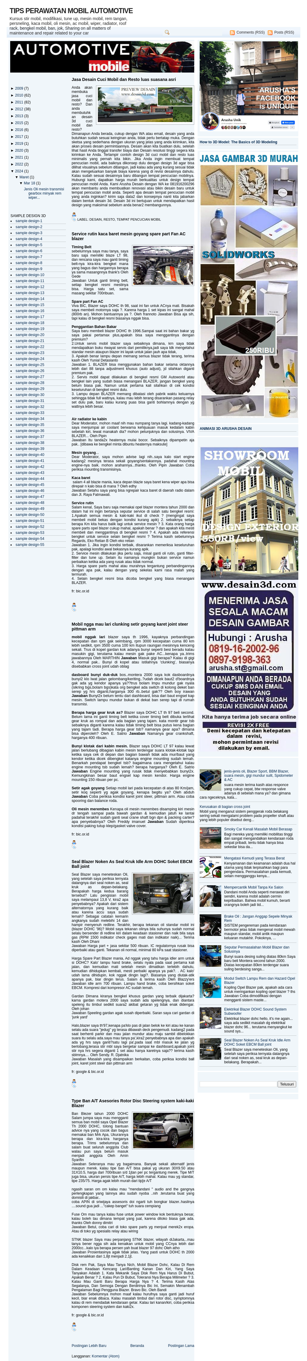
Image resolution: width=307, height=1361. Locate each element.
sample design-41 (30, 461)
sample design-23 (30, 353)
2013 (19, 116)
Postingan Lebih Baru (89, 1346)
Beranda (137, 1346)
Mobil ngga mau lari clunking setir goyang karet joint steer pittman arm (130, 626)
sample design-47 (30, 497)
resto (109, 219)
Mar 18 (30, 183)
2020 (19, 150)
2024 (19, 171)
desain (95, 219)
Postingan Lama (181, 1346)
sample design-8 (29, 263)
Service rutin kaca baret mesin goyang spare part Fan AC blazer (129, 236)
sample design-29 (30, 389)
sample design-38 (30, 443)
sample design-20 (30, 335)
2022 (19, 164)
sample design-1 (29, 221)
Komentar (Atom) (105, 1356)
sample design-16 (30, 311)
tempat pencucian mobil (139, 219)
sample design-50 (30, 515)
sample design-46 (30, 491)
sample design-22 (30, 347)
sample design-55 (30, 545)
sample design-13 (30, 293)
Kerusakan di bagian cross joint (225, 807)
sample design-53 (30, 533)
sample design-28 (30, 383)
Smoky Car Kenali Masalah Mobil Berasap (258, 829)
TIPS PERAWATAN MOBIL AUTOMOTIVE (71, 11)
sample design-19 (30, 329)
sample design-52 (30, 527)
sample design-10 (30, 275)
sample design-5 (29, 245)
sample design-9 (29, 269)
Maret (24, 177)
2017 (19, 137)
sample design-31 (30, 401)
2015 (19, 123)
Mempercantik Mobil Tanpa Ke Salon (253, 887)
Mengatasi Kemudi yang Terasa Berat (254, 858)
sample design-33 (30, 413)
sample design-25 (30, 365)
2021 (19, 157)
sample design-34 (30, 419)
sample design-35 (30, 425)
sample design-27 (30, 377)
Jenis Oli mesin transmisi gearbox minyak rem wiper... (44, 193)
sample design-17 (30, 317)
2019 (19, 143)
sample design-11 (30, 281)
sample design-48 (30, 503)
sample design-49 (30, 509)
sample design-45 (30, 485)
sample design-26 (30, 371)
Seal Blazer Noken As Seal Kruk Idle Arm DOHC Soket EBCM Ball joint (132, 864)
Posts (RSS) (284, 32)
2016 (19, 130)
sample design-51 (30, 521)
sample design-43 (30, 473)
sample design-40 (30, 455)
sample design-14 (30, 299)
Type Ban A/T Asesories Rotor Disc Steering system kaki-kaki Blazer (133, 1103)
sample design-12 (30, 287)
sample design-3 (29, 233)
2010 (19, 95)
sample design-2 (29, 227)
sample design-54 (30, 539)
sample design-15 (30, 305)
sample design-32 (30, 407)
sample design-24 (30, 359)
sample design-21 (30, 341)
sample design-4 (29, 239)
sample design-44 (30, 479)
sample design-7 (29, 257)
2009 (19, 88)
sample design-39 (30, 449)
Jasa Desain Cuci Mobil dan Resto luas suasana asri (124, 79)
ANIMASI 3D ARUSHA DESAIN (226, 429)
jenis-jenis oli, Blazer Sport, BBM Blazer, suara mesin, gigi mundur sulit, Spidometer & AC (258, 775)
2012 (19, 109)
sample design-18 (30, 323)
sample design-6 (29, 251)
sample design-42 (30, 467)
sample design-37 (30, 437)
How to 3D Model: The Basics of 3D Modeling (238, 142)
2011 (19, 102)
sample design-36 (30, 431)
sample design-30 (30, 395)
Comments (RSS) (251, 32)
